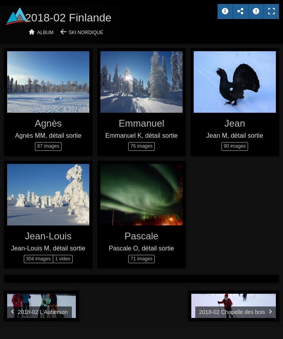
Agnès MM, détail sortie (48, 135)
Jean (234, 123)
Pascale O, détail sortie (141, 248)
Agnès (48, 123)
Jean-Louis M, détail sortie (48, 248)
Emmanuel (141, 123)
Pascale (141, 236)
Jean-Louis (48, 236)
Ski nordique (86, 32)
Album (45, 32)
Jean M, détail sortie (234, 135)
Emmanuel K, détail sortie (141, 135)
